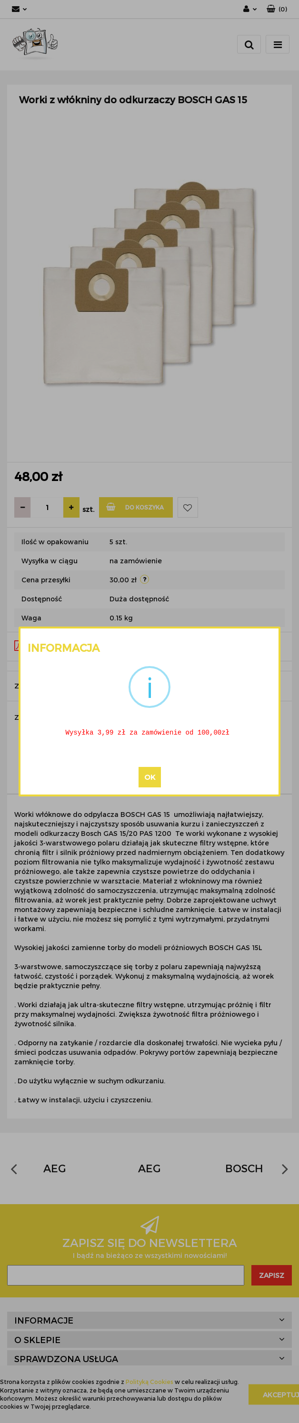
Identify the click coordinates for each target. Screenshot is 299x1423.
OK (149, 778)
